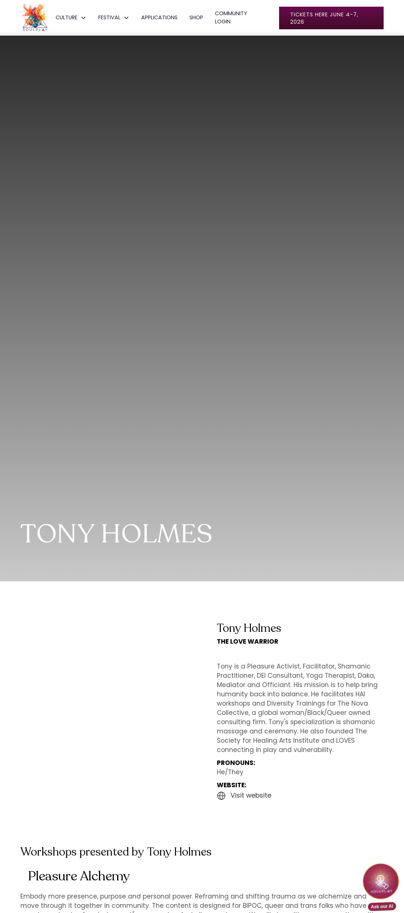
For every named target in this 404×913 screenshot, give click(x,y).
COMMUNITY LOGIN (231, 17)
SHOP (196, 17)
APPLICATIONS (159, 17)
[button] (71, 18)
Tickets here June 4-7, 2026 (324, 18)
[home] (35, 18)
